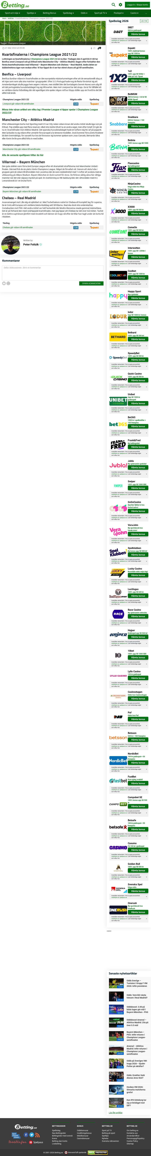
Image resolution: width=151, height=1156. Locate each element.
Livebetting (56, 1144)
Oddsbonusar (82, 1130)
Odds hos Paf (133, 715)
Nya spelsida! (133, 294)
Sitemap (130, 1144)
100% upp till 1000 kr (136, 274)
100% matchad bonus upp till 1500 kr (136, 52)
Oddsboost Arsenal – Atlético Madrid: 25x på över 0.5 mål (137, 1022)
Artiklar (11, 18)
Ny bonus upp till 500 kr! (137, 551)
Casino (134, 13)
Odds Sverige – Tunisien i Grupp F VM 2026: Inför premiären (137, 983)
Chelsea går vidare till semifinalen (18, 227)
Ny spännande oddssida (137, 613)
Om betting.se (132, 1130)
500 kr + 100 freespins (137, 736)
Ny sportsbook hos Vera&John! (135, 529)
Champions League (17, 43)
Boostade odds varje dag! (138, 572)
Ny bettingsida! (134, 166)
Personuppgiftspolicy (135, 1138)
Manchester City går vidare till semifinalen (22, 149)
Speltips (31, 13)
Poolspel (119, 13)
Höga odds (132, 887)
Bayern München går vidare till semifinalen (22, 191)
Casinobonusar (83, 1138)
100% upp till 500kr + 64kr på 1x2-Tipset (136, 75)
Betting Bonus (49, 13)
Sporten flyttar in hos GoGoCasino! (136, 506)
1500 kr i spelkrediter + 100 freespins (137, 421)
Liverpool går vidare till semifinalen (18, 104)
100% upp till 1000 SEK (137, 484)
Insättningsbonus (84, 1133)
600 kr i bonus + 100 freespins (136, 121)
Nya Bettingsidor (59, 1133)
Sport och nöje (12, 13)
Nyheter (105, 1138)
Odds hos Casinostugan (137, 695)
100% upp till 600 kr (136, 592)
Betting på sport (108, 1133)
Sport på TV (100, 13)
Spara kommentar (91, 283)
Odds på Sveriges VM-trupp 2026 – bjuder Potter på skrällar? (137, 1063)
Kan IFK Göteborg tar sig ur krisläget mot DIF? (136, 1102)
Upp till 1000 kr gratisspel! (134, 398)
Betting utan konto (59, 1141)
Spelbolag (68, 13)
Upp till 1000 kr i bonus (137, 315)
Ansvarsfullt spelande (75, 1152)
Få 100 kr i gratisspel (136, 846)
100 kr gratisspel (134, 674)
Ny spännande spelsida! (137, 464)
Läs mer (144, 21)
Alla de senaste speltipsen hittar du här (23, 155)
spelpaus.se (123, 40)
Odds (84, 13)
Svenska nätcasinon (110, 1141)
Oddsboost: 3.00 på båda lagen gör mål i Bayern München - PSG (137, 1009)
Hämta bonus (138, 34)
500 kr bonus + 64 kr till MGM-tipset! (137, 98)
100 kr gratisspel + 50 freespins (136, 758)
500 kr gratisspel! (134, 30)
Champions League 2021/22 (44, 59)
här (118, 42)
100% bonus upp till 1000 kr (138, 144)
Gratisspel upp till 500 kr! (137, 633)
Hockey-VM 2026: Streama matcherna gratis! (136, 1090)
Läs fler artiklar (116, 1112)
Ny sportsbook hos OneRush (135, 907)
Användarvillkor (133, 1136)
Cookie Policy (132, 1141)
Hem (4, 18)
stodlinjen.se (115, 40)
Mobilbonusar (82, 1136)
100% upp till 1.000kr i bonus (137, 252)
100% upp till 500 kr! (136, 336)
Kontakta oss (132, 1133)
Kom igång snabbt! (135, 780)
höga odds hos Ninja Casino (136, 188)
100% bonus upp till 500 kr (137, 801)
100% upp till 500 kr (136, 210)
